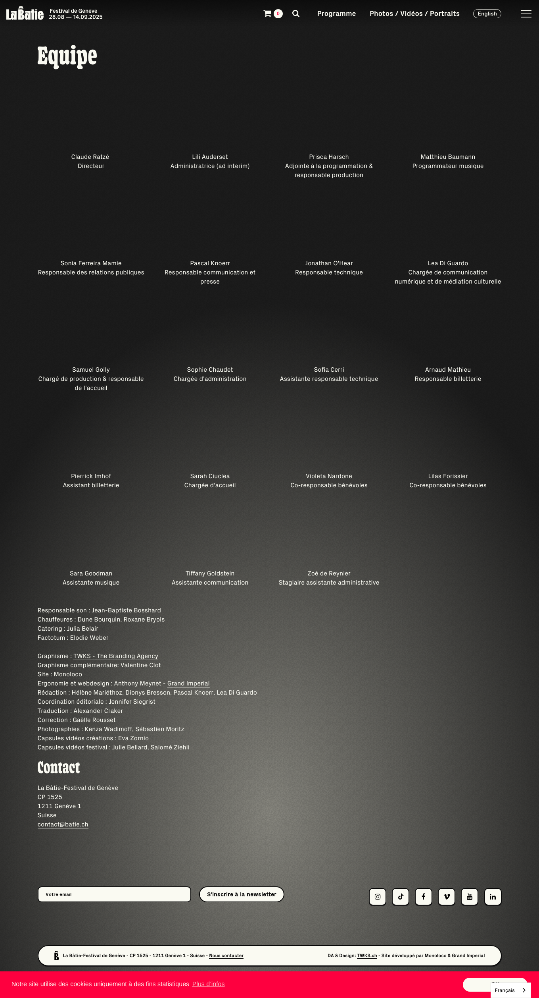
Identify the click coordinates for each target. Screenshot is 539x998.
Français (505, 990)
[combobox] (511, 990)
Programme (336, 13)
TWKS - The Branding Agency (115, 656)
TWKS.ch (367, 955)
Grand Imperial (188, 683)
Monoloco (68, 674)
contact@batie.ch (63, 824)
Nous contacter (226, 955)
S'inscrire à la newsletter (241, 894)
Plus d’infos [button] (208, 984)
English (487, 13)
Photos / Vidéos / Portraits (415, 13)
